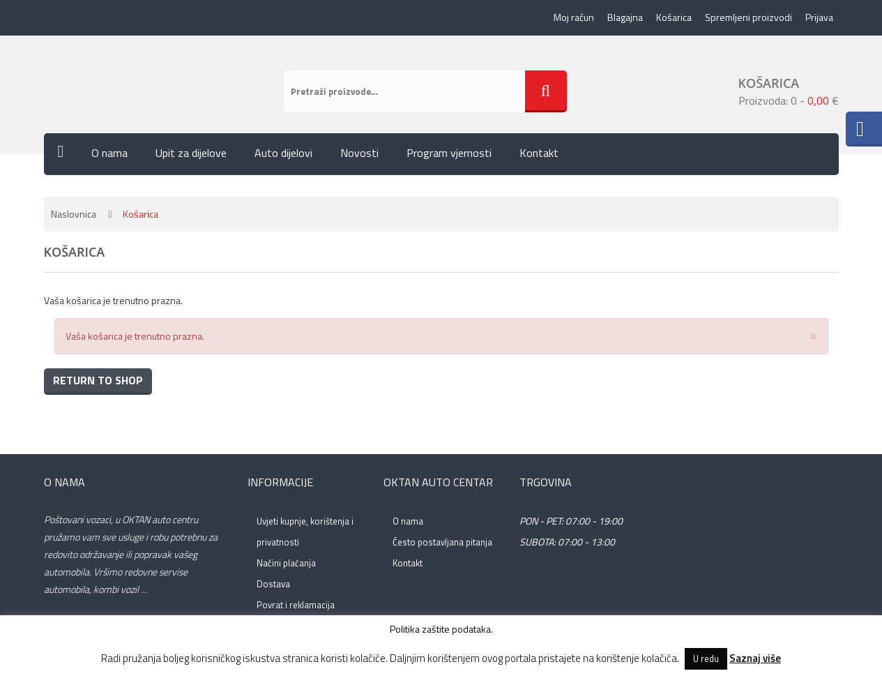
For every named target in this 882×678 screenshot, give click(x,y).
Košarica (674, 17)
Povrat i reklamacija (296, 605)
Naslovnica (73, 213)
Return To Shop (98, 380)
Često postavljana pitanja (442, 542)
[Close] (813, 335)
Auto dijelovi (283, 152)
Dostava (273, 584)
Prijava (819, 17)
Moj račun (574, 17)
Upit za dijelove (191, 152)
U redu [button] (706, 658)
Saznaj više (755, 658)
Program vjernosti (449, 152)
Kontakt (538, 152)
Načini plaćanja (286, 563)
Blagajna (625, 17)
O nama (109, 152)
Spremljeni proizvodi (748, 17)
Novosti (359, 152)
